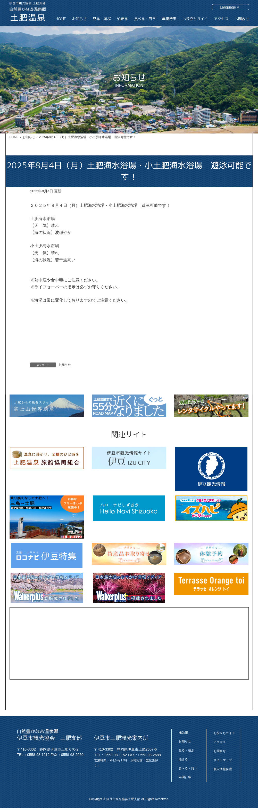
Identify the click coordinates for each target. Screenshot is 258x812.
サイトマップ (222, 760)
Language (229, 7)
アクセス (219, 742)
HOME (183, 733)
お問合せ (219, 751)
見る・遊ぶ (186, 750)
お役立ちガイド (224, 733)
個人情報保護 (222, 769)
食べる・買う (188, 768)
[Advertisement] (129, 643)
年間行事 (185, 777)
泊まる (183, 759)
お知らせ (65, 364)
